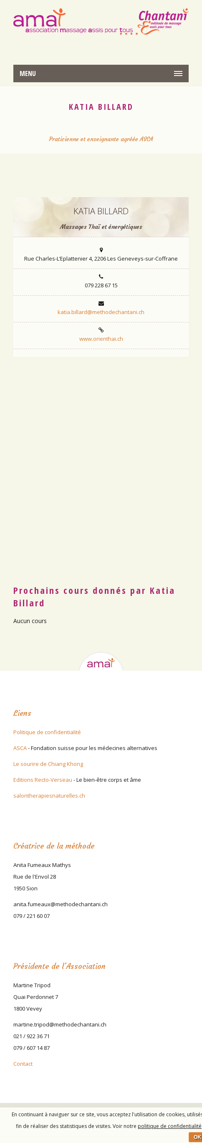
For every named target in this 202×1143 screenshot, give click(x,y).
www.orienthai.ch (101, 338)
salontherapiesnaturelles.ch (49, 795)
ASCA (20, 748)
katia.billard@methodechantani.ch (101, 312)
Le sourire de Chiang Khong (48, 764)
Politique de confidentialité (47, 732)
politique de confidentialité (170, 1126)
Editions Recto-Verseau (42, 779)
